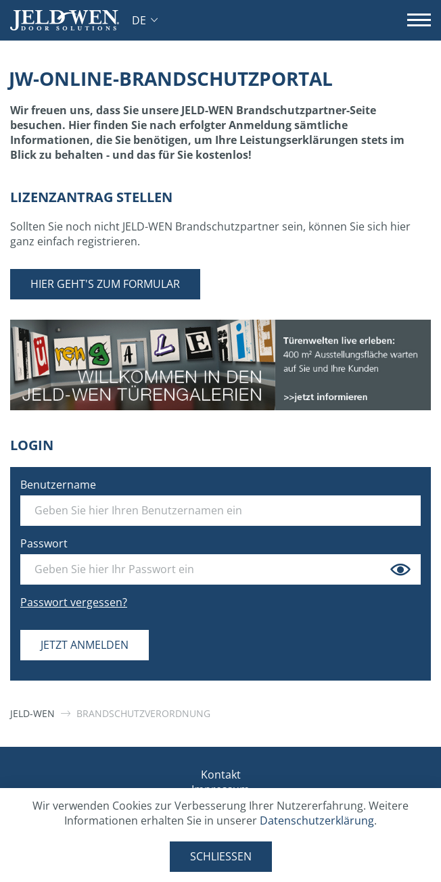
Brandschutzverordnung (143, 713)
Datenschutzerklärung (317, 820)
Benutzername (58, 484)
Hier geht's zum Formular (105, 283)
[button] (145, 20)
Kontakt (221, 774)
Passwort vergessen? (73, 602)
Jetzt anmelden (85, 644)
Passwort (44, 543)
